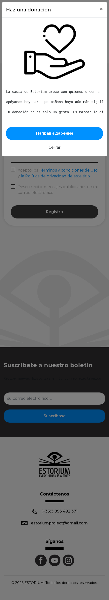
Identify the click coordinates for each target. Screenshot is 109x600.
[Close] (101, 9)
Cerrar (55, 147)
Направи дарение (54, 133)
